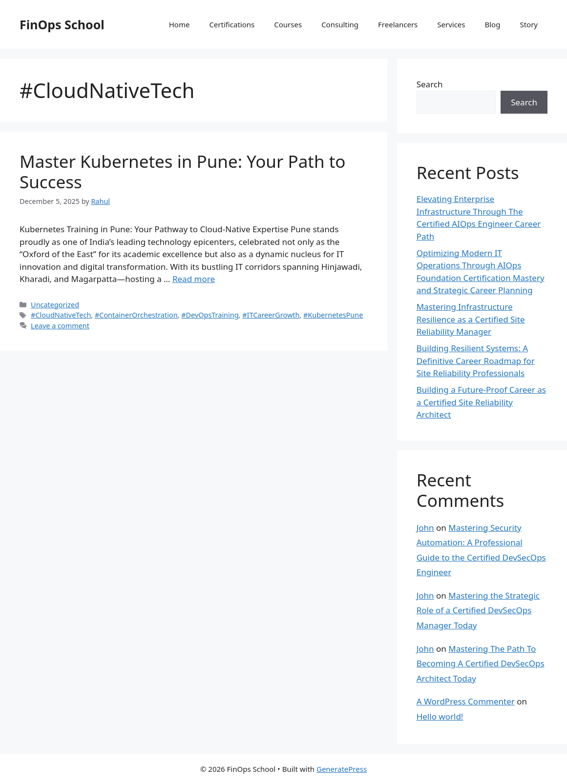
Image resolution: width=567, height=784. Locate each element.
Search (430, 84)
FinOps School (62, 24)
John (425, 527)
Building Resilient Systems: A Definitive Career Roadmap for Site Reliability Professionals (476, 360)
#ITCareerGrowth (270, 315)
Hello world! (440, 716)
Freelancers (398, 24)
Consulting (339, 24)
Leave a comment (60, 325)
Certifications (231, 24)
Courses (288, 24)
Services (451, 24)
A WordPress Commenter (466, 701)
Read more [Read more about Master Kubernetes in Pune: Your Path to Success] (193, 278)
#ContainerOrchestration (136, 315)
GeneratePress (341, 769)
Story (529, 24)
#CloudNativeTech (61, 315)
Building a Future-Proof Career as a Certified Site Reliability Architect (481, 402)
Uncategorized (55, 304)
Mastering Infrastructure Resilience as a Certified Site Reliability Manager (471, 319)
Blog (493, 24)
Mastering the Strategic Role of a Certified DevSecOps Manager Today (478, 610)
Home (179, 24)
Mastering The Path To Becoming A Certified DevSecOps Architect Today (481, 663)
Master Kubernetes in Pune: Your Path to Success (183, 171)
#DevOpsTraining (209, 315)
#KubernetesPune (333, 315)
